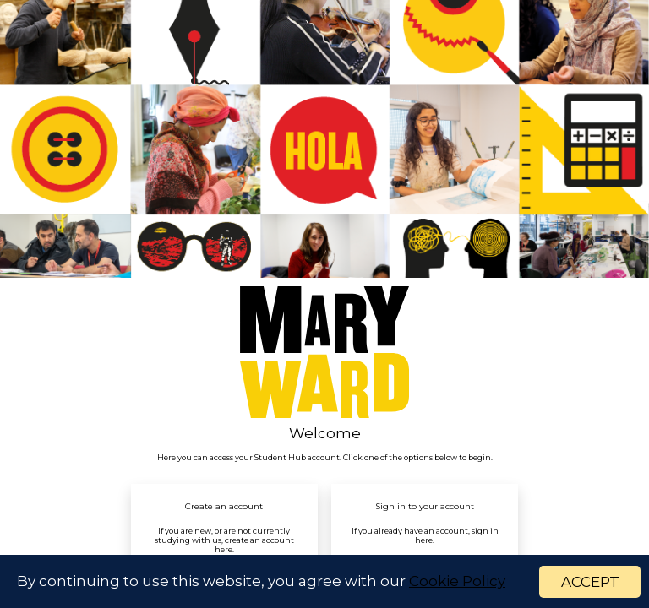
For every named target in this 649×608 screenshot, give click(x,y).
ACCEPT (590, 581)
